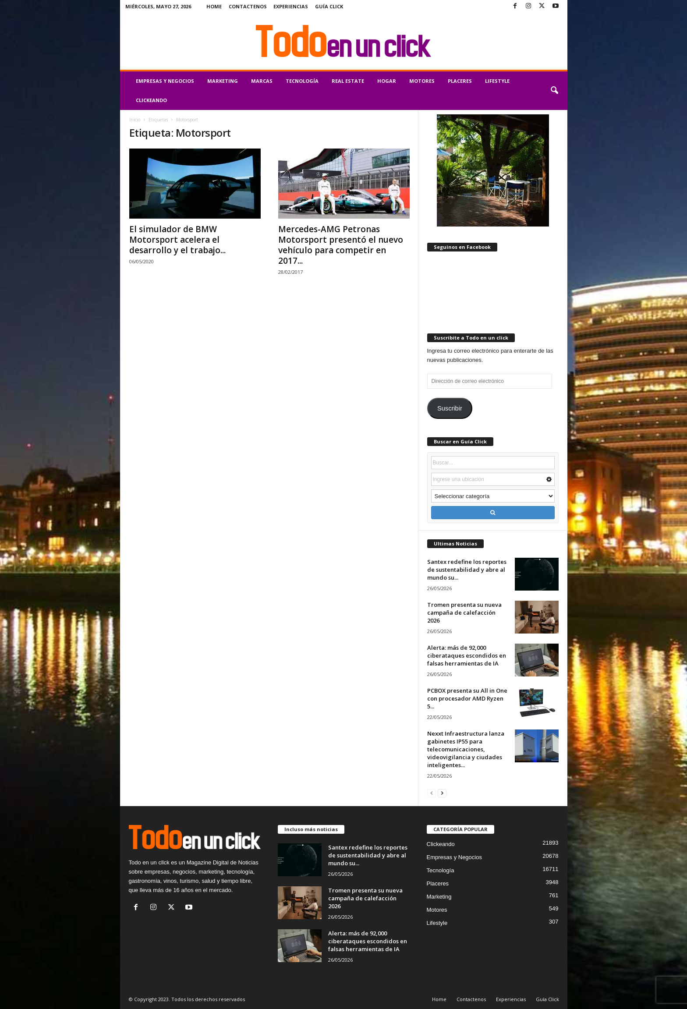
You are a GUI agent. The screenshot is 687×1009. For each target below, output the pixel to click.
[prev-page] (431, 792)
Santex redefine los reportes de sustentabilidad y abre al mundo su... (466, 569)
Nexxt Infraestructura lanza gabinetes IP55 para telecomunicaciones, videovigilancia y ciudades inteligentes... (465, 749)
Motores (422, 81)
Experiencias (290, 6)
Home (214, 6)
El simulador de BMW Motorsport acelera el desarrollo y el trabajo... (177, 239)
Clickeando (151, 100)
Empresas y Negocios (165, 81)
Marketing (222, 81)
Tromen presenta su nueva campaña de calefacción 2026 (464, 612)
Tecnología (302, 81)
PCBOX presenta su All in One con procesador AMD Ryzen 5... (467, 698)
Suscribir (449, 408)
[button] (554, 90)
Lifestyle (497, 81)
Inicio (134, 120)
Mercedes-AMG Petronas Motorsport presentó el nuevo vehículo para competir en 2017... (340, 244)
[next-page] (442, 792)
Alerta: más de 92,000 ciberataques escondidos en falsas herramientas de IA (466, 655)
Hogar (386, 81)
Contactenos (248, 6)
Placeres (460, 81)
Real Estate (348, 81)
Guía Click (329, 6)
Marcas (262, 81)
